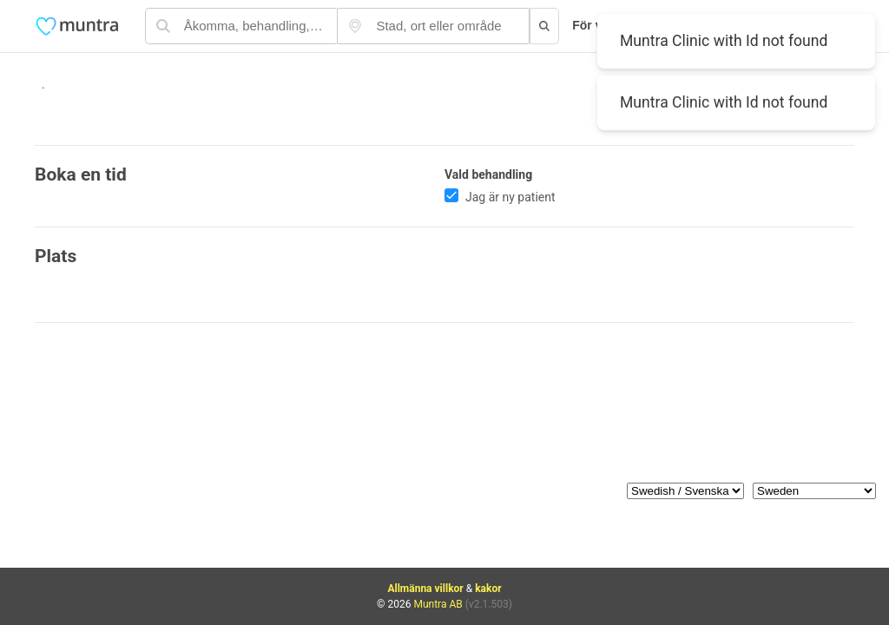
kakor (488, 588)
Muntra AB (437, 604)
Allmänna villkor (425, 588)
